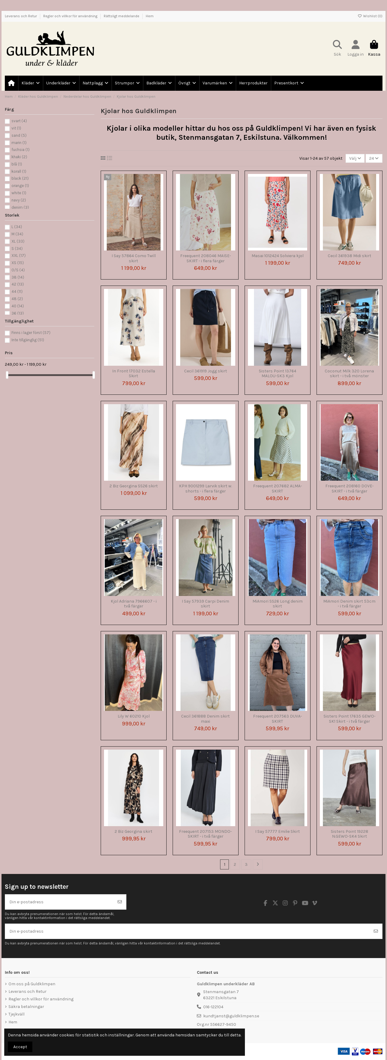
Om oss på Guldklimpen (31, 983)
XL (17, 241)
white (18, 193)
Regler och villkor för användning (70, 16)
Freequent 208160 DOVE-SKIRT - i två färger (349, 488)
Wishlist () (370, 16)
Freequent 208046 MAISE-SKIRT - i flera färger (205, 258)
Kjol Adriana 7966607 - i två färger (134, 604)
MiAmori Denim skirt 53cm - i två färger (349, 604)
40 (17, 306)
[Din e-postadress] (59, 902)
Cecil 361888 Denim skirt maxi (205, 719)
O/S (18, 270)
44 (17, 291)
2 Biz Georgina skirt (133, 831)
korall (18, 171)
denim (20, 207)
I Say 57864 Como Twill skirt (134, 258)
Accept (20, 1046)
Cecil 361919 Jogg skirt (205, 371)
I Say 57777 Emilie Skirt (277, 831)
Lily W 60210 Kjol (134, 716)
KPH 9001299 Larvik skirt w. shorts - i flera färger (205, 488)
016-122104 (213, 1006)
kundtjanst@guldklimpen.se (231, 1016)
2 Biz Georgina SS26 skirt (133, 486)
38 (17, 277)
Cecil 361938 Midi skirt (349, 255)
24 (374, 158)
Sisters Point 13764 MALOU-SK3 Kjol (277, 373)
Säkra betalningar (26, 1006)
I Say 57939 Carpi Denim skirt (205, 604)
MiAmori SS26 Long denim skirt (277, 604)
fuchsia (20, 149)
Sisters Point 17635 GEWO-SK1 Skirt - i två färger (350, 719)
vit (16, 128)
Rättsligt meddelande (122, 16)
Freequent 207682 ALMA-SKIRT (277, 488)
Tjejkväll (16, 1014)
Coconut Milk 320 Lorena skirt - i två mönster (349, 373)
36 (17, 313)
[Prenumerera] (119, 902)
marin (19, 142)
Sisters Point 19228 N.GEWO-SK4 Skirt (349, 834)
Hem (150, 16)
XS (17, 262)
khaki (19, 157)
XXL (18, 255)
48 (17, 298)
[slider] (7, 375)
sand (19, 135)
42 (17, 284)
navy (18, 200)
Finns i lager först (30, 332)
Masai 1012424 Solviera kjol (278, 255)
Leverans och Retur (21, 16)
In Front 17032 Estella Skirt (133, 373)
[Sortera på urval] (355, 158)
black (20, 178)
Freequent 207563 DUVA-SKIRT (277, 719)
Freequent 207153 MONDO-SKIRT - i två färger (205, 834)
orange (20, 185)
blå (16, 164)
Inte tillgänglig (27, 340)
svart (19, 121)
